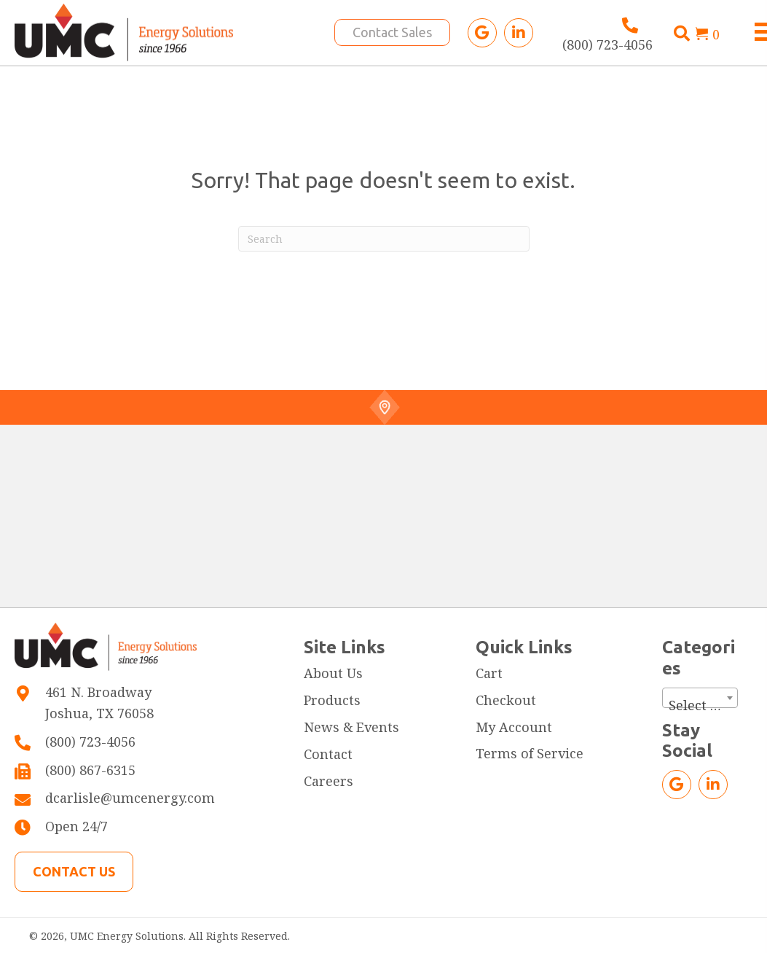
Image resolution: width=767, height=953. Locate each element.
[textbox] (700, 705)
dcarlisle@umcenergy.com (130, 797)
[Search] (384, 239)
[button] (482, 32)
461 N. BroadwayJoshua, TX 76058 (99, 702)
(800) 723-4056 (607, 44)
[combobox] (700, 698)
